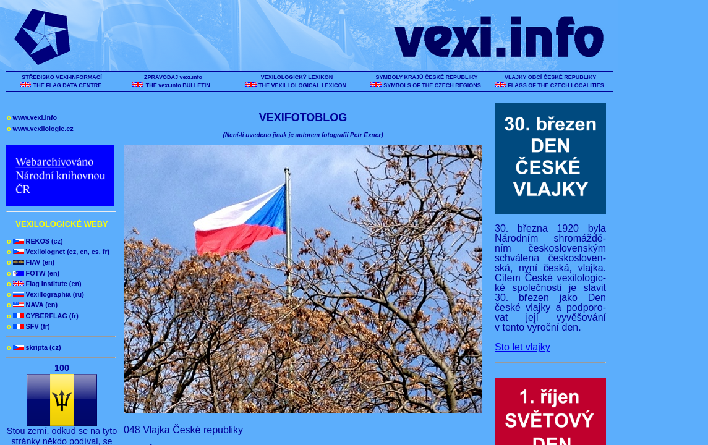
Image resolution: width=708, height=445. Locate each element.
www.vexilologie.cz (40, 128)
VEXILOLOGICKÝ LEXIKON (297, 77)
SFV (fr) (28, 326)
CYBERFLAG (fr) (43, 316)
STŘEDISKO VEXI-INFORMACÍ (62, 77)
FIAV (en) (30, 262)
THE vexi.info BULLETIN (178, 85)
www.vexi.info (32, 117)
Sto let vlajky (522, 347)
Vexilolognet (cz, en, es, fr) (58, 251)
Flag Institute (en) (44, 283)
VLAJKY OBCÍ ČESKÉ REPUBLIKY (550, 77)
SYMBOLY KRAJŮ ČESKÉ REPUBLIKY (426, 77)
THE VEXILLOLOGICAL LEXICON (302, 85)
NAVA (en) (32, 304)
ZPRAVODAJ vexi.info (173, 77)
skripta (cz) (34, 347)
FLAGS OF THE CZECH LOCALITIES (556, 85)
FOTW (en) (33, 273)
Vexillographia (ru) (45, 294)
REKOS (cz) (35, 241)
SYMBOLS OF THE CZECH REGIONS (432, 85)
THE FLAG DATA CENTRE (67, 85)
